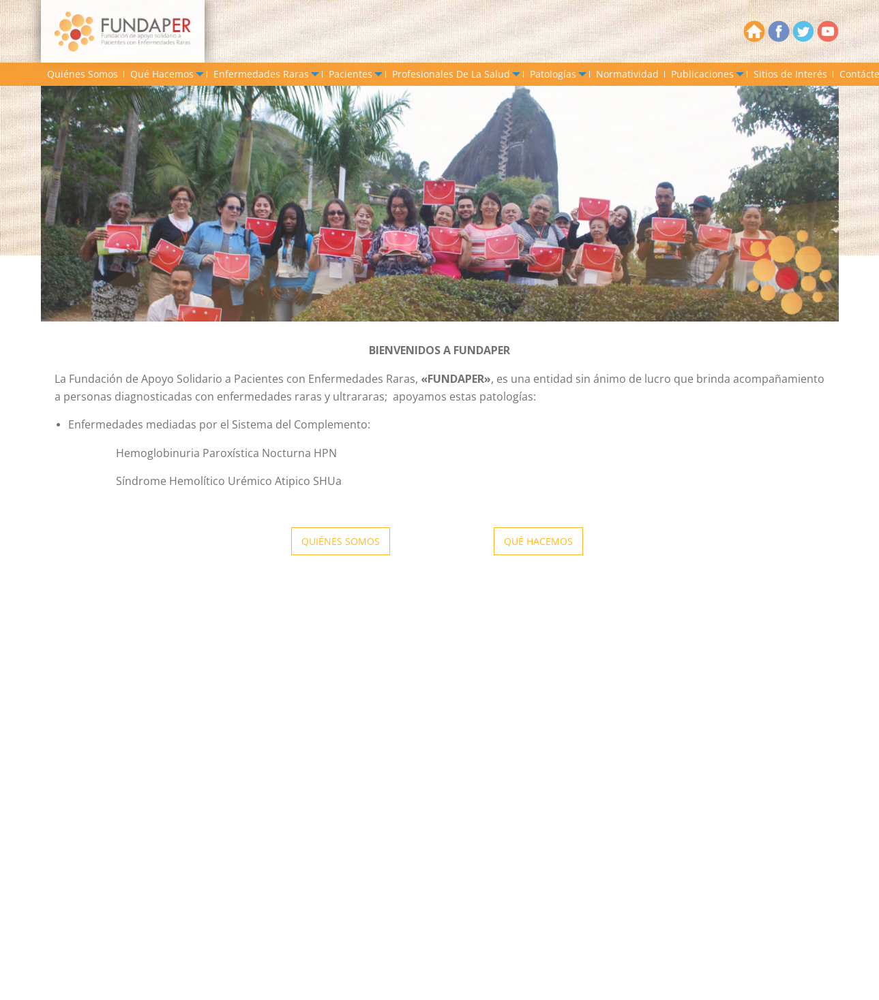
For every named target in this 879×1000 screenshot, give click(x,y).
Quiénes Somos (82, 73)
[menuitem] (82, 74)
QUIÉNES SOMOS (340, 541)
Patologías (553, 73)
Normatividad (627, 73)
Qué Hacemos (162, 73)
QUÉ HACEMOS (538, 541)
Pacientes (350, 73)
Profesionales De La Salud (451, 73)
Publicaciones (702, 73)
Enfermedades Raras (261, 73)
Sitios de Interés (790, 73)
